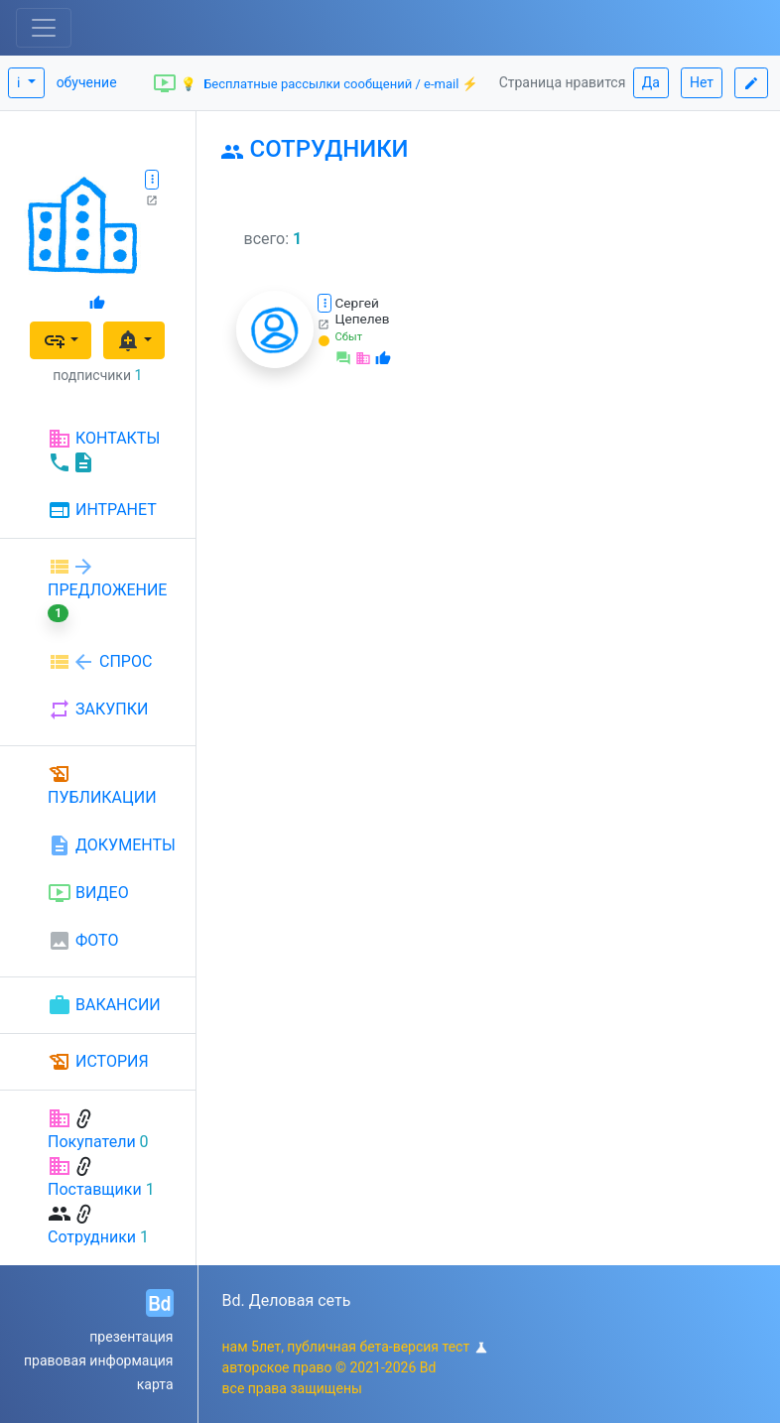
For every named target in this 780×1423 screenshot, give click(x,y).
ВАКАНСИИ (104, 1005)
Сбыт (349, 336)
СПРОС (100, 662)
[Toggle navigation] (43, 28)
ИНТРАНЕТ (102, 511)
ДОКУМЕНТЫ (112, 845)
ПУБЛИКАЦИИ (102, 784)
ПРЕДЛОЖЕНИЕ (107, 588)
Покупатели (92, 1141)
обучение (87, 82)
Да (651, 82)
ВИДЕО (88, 893)
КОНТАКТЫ (104, 450)
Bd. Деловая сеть (286, 1300)
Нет (702, 82)
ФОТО (83, 941)
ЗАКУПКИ (98, 709)
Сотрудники (92, 1237)
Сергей (357, 303)
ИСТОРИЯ (98, 1062)
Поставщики (95, 1189)
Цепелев (362, 318)
